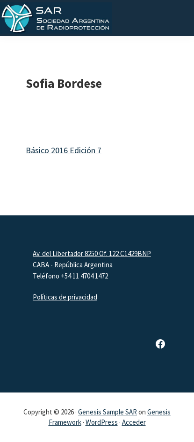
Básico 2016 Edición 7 (63, 150)
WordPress (102, 422)
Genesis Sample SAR (107, 411)
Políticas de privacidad (65, 296)
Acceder (134, 422)
